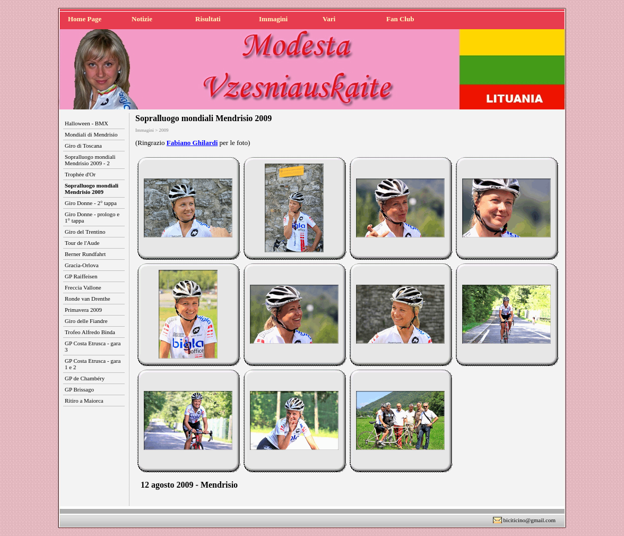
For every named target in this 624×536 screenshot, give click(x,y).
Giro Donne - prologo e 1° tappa (92, 217)
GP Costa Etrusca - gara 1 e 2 (92, 364)
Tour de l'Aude (82, 243)
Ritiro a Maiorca (84, 400)
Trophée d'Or (80, 174)
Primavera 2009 (83, 310)
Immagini (273, 19)
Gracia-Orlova (82, 265)
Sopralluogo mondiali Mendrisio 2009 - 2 (90, 160)
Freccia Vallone (83, 287)
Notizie (142, 19)
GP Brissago (79, 389)
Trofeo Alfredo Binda (90, 332)
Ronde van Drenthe (87, 298)
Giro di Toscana (83, 145)
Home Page (84, 19)
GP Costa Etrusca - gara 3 (92, 346)
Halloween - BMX (86, 123)
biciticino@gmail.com (530, 520)
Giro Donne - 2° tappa (91, 203)
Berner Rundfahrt (85, 254)
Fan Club (400, 19)
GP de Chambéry (85, 378)
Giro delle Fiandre (86, 321)
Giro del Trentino (85, 231)
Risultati (208, 19)
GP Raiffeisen (81, 276)
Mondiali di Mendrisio (91, 134)
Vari (329, 19)
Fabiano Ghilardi (192, 143)
